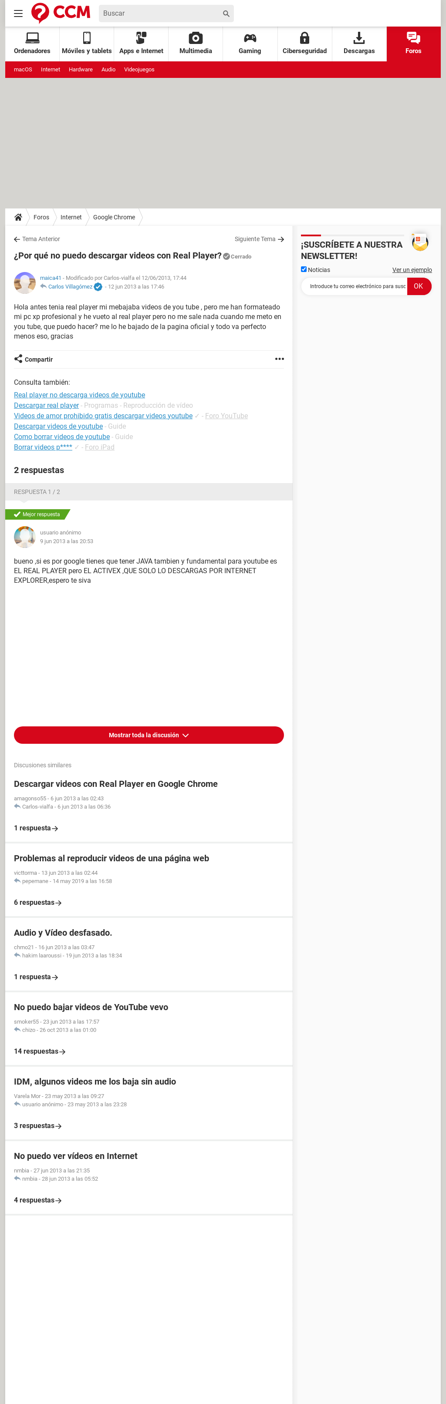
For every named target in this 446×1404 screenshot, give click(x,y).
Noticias (315, 269)
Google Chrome (114, 217)
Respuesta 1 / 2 (37, 491)
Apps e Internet (141, 43)
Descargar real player (46, 405)
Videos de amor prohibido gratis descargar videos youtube (103, 416)
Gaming (250, 43)
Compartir (39, 359)
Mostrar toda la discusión (144, 735)
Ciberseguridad (305, 43)
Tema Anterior (41, 238)
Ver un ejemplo (412, 269)
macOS (23, 69)
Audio (108, 69)
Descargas (359, 43)
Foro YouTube (226, 416)
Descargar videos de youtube (58, 426)
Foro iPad (100, 447)
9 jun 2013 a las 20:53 (66, 541)
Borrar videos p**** (43, 447)
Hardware (81, 69)
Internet (50, 69)
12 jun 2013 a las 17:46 (136, 286)
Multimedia (195, 43)
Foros (413, 43)
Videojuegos (139, 69)
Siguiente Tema (255, 238)
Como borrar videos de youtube (62, 437)
